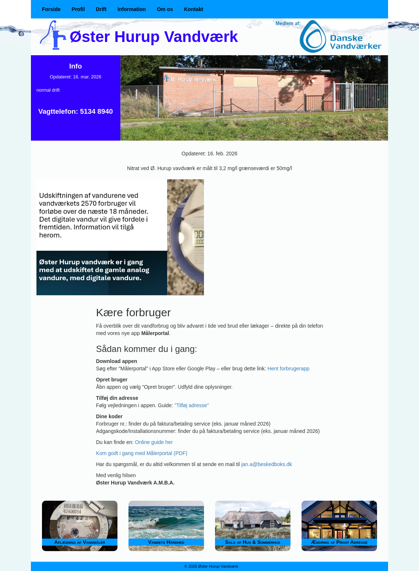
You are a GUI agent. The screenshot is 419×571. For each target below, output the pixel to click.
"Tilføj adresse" (192, 405)
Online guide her (154, 442)
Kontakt (193, 9)
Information (131, 9)
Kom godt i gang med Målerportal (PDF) (141, 453)
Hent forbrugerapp (289, 368)
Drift (101, 9)
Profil (78, 9)
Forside (51, 9)
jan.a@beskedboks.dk (266, 464)
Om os (165, 9)
